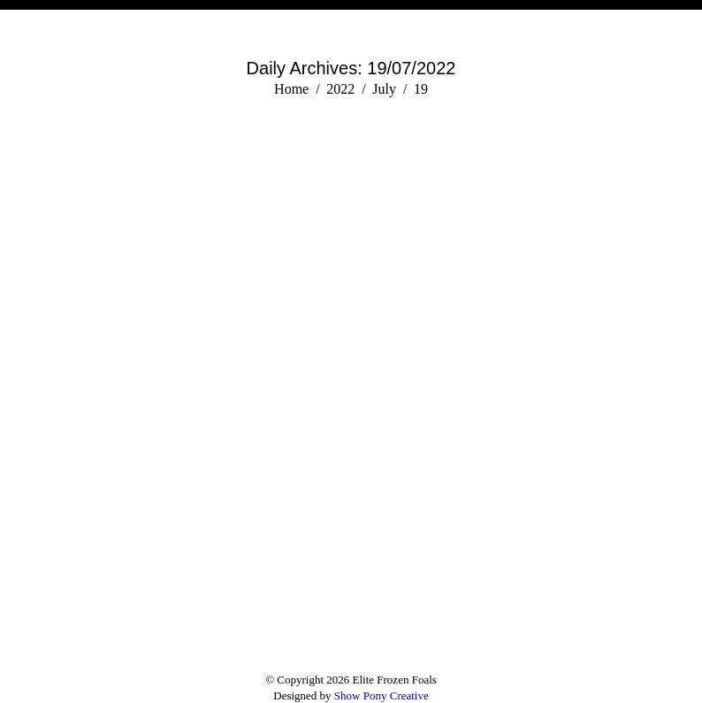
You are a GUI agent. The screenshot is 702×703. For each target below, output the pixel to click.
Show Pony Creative (381, 695)
